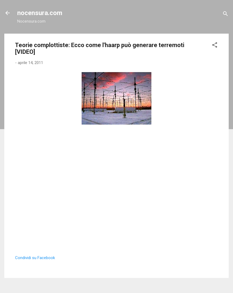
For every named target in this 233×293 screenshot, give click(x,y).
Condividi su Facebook (35, 257)
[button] (214, 46)
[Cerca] (225, 14)
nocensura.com (39, 13)
